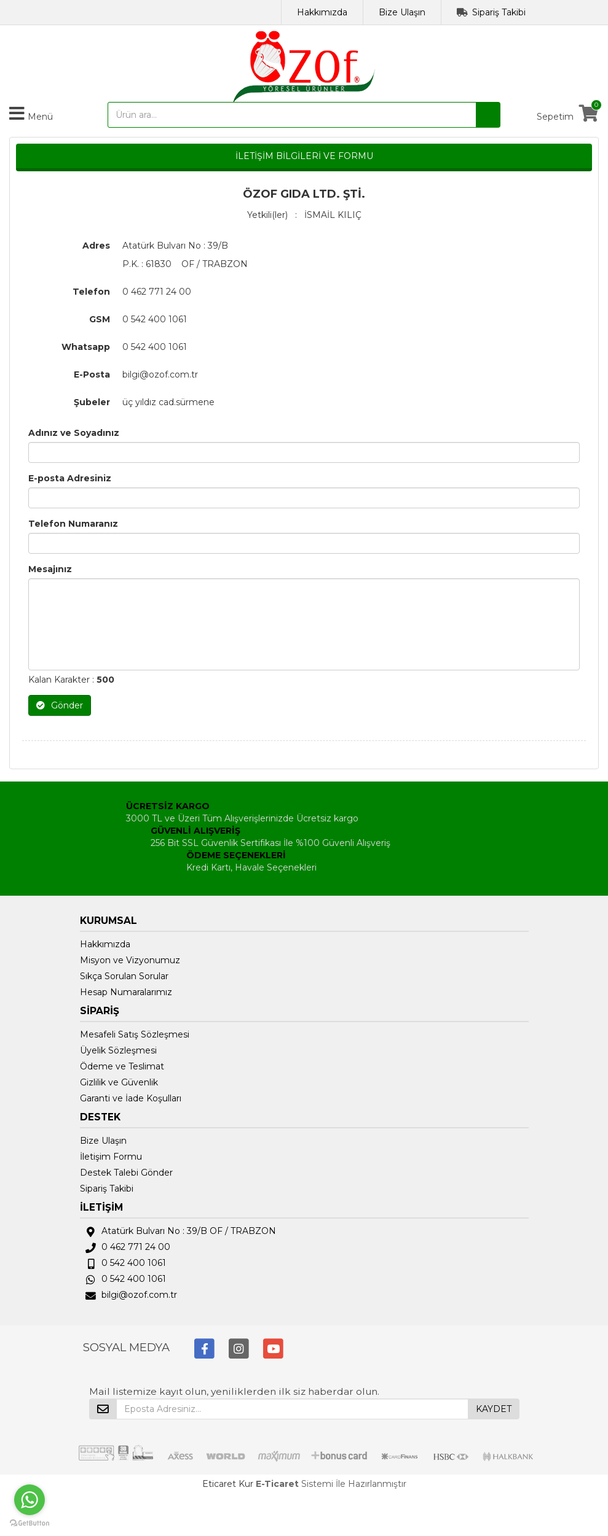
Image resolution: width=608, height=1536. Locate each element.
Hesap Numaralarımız (126, 992)
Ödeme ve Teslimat (122, 1066)
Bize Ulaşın (402, 12)
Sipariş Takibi (499, 12)
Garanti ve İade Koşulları (130, 1098)
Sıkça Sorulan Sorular (124, 976)
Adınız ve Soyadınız (73, 432)
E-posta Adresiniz (69, 478)
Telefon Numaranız (73, 523)
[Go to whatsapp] (29, 1499)
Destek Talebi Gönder (126, 1172)
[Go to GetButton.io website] (29, 1523)
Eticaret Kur (227, 1483)
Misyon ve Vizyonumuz (130, 960)
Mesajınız (50, 569)
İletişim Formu (111, 1156)
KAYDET (493, 1408)
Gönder (59, 705)
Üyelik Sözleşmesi (118, 1050)
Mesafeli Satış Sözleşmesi (134, 1034)
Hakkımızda (322, 12)
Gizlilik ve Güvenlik (119, 1082)
